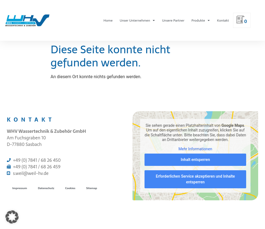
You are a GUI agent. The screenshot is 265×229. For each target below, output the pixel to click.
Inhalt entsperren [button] (195, 159)
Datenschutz (46, 188)
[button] (12, 217)
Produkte (201, 20)
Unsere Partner (173, 20)
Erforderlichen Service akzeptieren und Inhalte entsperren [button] (195, 179)
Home (108, 20)
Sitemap (91, 188)
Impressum (19, 188)
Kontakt (223, 20)
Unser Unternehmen (137, 20)
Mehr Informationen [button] (195, 149)
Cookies (70, 188)
